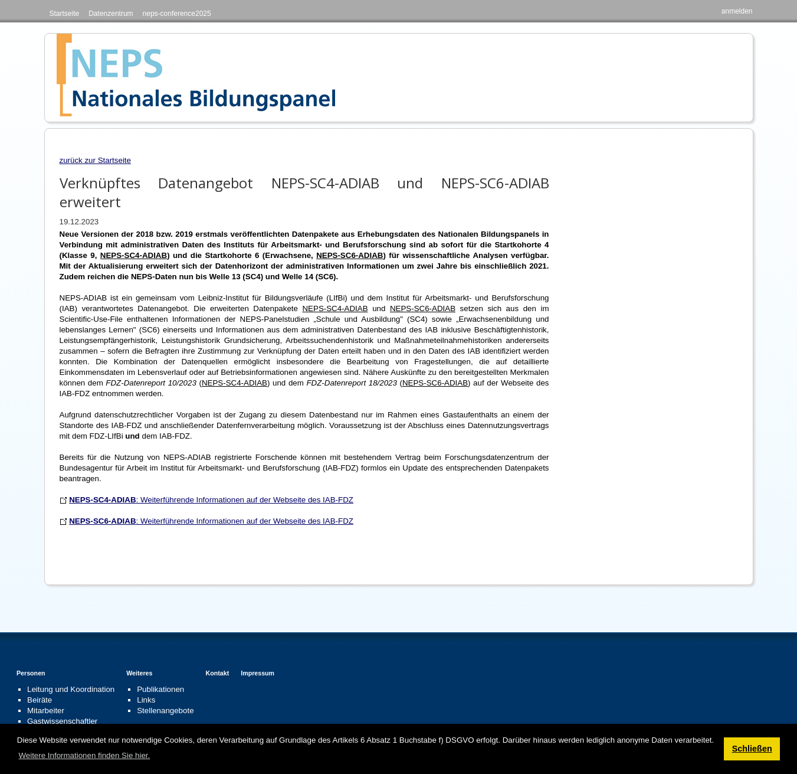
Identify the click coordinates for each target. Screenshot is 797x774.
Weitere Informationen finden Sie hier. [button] (84, 755)
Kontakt (217, 673)
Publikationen (160, 689)
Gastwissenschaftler (62, 721)
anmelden (737, 11)
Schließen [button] (752, 748)
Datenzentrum (110, 13)
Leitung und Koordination (70, 689)
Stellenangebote (165, 710)
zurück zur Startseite (95, 160)
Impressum (257, 673)
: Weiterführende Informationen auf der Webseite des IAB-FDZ (211, 499)
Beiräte (39, 699)
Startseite (65, 13)
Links (146, 699)
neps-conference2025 (177, 13)
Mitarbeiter (45, 710)
